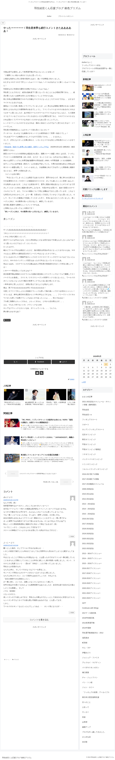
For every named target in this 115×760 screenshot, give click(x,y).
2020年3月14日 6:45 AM (10, 545)
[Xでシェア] (15, 362)
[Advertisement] (39, 53)
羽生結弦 (7, 320)
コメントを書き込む (39, 620)
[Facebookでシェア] (39, 362)
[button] (71, 397)
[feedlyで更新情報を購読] (37, 373)
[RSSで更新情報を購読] (41, 373)
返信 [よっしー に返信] (72, 612)
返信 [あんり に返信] (72, 536)
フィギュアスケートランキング (92, 198)
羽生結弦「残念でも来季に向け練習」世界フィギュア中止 (26, 147)
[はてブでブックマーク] (63, 362)
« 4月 (84, 382)
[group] (14, 397)
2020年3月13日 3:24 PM (10, 500)
